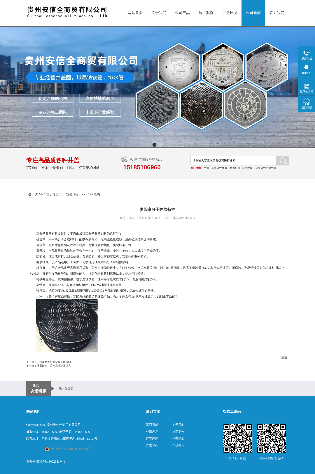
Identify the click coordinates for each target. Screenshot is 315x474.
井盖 (206, 168)
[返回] (283, 357)
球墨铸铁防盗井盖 (265, 168)
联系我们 (277, 13)
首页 (55, 194)
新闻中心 (73, 194)
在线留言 (178, 445)
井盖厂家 (235, 168)
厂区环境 (152, 438)
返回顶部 (152, 424)
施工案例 (206, 13)
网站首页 (135, 13)
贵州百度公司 (67, 388)
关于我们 (158, 13)
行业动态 (93, 194)
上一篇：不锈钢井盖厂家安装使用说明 (48, 362)
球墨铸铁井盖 (219, 168)
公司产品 (182, 13)
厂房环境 (229, 13)
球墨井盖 (247, 168)
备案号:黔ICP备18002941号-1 (45, 461)
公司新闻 (253, 13)
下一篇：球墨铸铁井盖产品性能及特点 (48, 365)
